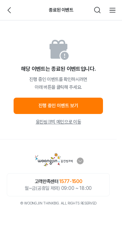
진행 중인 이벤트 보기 (58, 105)
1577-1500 (70, 181)
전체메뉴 (112, 10)
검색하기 (97, 10)
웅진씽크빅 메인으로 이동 (58, 122)
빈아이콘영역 (24, 10)
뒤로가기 (9, 10)
